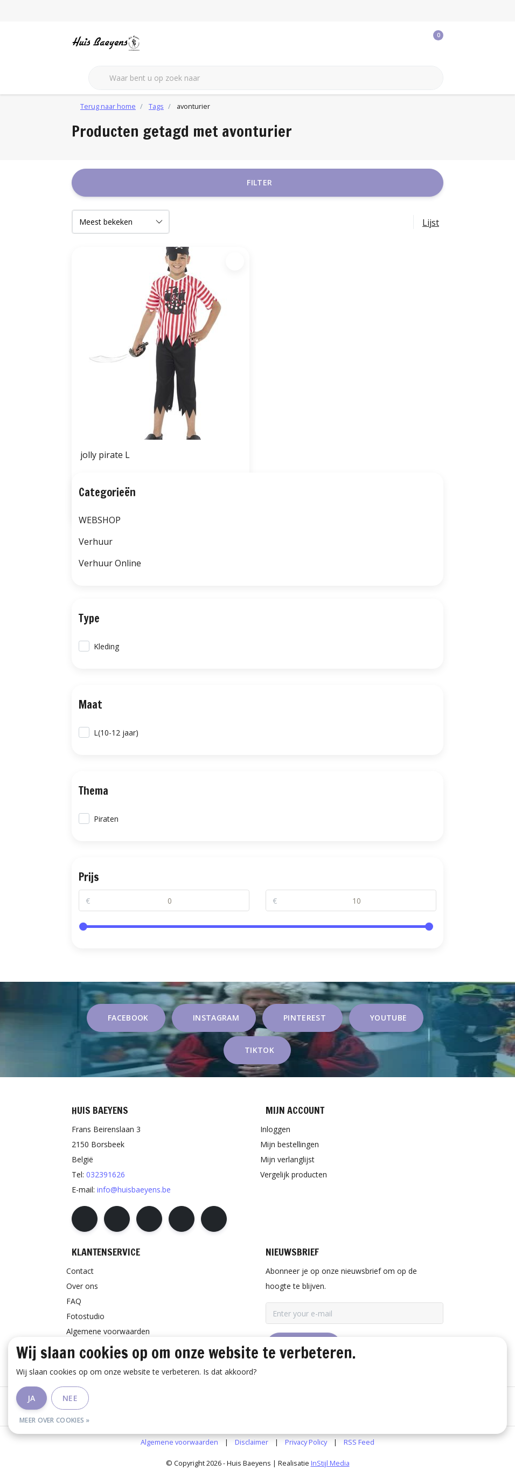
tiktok (259, 1050)
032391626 (105, 1174)
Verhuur (96, 541)
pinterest (304, 1018)
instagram (216, 1018)
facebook (128, 1018)
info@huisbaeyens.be (134, 1189)
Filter (259, 182)
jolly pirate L (105, 455)
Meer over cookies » (54, 1420)
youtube (388, 1018)
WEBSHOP (100, 520)
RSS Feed (359, 1442)
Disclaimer (251, 1442)
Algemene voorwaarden (179, 1442)
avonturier (193, 106)
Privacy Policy (306, 1442)
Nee (70, 1398)
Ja (31, 1398)
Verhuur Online (110, 563)
